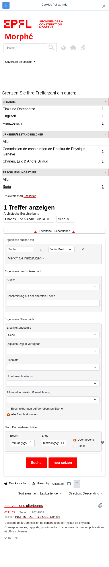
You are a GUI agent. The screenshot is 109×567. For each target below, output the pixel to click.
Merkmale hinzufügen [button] (25, 258)
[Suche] (25, 47)
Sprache (9, 102)
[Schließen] (104, 6)
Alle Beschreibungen (24, 414)
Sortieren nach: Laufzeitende (38, 493)
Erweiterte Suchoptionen (54, 231)
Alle (6, 141)
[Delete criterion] (83, 249)
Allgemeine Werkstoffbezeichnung (28, 392)
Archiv (11, 279)
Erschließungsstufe (19, 172)
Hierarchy (40, 483)
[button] (73, 47)
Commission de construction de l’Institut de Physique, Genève (53, 151)
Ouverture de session (19, 61)
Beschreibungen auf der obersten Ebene (37, 408)
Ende (45, 435)
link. (65, 4)
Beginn (14, 435)
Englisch (53, 117)
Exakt (81, 445)
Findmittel (13, 360)
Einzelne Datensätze (53, 109)
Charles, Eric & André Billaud (53, 162)
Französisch (53, 124)
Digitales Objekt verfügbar (23, 343)
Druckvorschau (16, 483)
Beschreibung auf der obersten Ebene (31, 296)
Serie (53, 187)
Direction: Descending (84, 493)
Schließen (29, 196)
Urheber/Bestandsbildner (23, 134)
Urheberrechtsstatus (20, 376)
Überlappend (86, 439)
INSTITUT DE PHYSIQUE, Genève (37, 516)
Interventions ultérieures (23, 506)
